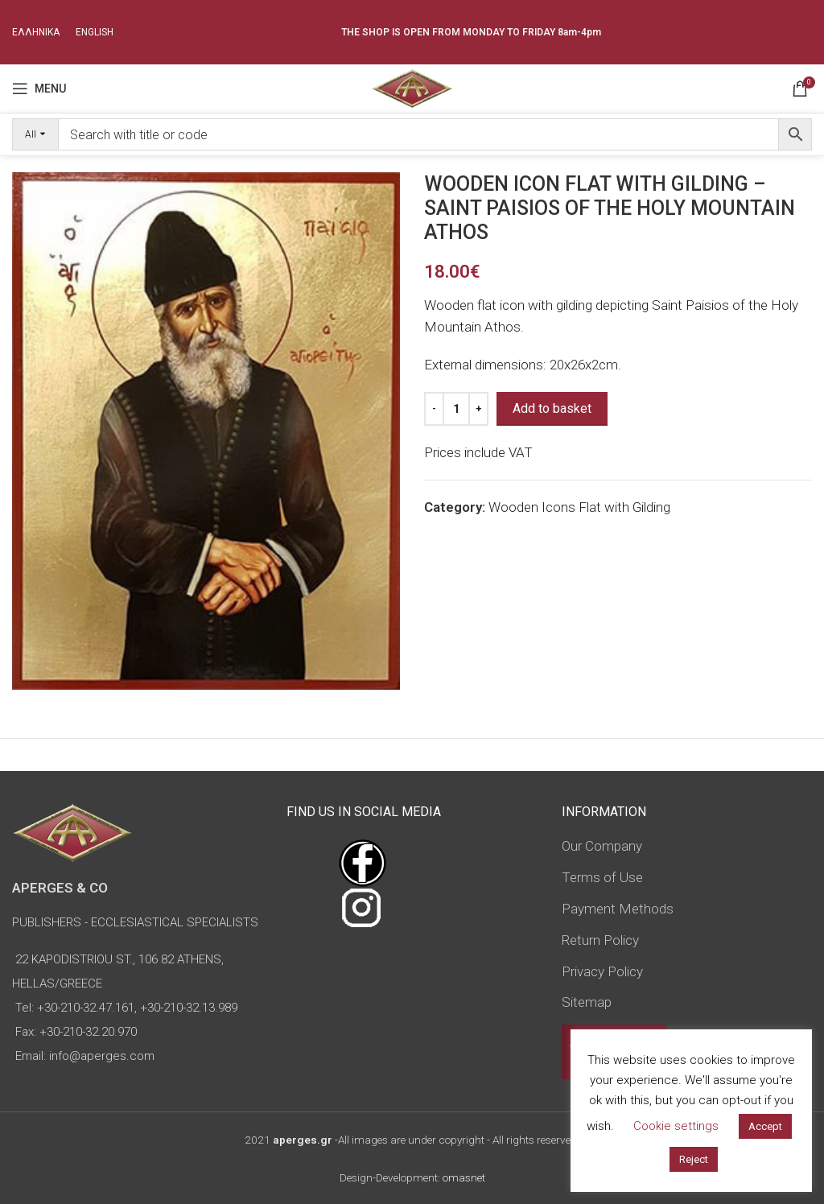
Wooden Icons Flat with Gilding (579, 507)
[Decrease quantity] (434, 409)
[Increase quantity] (478, 409)
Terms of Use (602, 877)
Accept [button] (765, 1126)
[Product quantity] (456, 409)
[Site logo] (411, 87)
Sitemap (587, 1002)
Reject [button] (693, 1159)
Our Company (602, 846)
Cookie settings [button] (676, 1126)
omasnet (464, 1177)
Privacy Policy (602, 971)
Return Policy (600, 940)
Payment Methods (618, 909)
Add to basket (552, 408)
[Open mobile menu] (39, 88)
